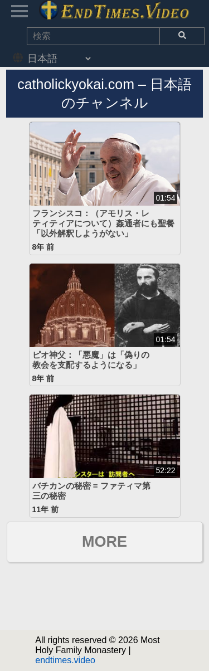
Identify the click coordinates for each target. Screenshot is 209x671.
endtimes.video (65, 660)
